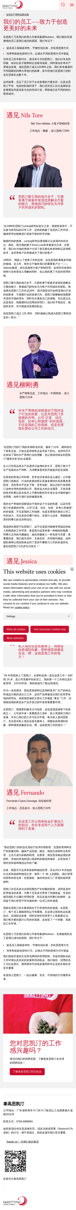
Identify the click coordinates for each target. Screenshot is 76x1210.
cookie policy (22, 607)
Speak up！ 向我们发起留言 (22, 1141)
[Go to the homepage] (15, 1201)
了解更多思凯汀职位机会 (27, 1071)
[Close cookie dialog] (72, 569)
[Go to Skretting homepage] (13, 5)
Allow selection (15, 638)
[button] (63, 5)
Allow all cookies (15, 629)
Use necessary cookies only (50, 629)
